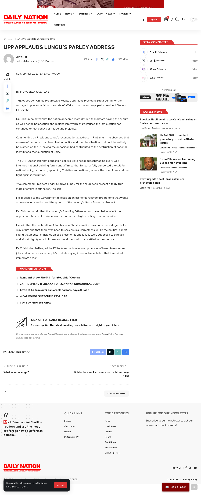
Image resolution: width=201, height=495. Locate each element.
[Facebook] (169, 58)
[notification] (172, 27)
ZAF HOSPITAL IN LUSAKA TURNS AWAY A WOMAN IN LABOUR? (64, 291)
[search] (177, 27)
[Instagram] (169, 76)
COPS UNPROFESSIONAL (38, 310)
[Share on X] (102, 67)
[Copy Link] (107, 67)
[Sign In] (154, 27)
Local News (145, 136)
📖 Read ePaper (175, 487)
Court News (166, 180)
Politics (184, 156)
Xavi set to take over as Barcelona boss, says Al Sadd (58, 297)
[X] (169, 67)
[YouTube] (195, 478)
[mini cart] (166, 27)
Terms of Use (24, 486)
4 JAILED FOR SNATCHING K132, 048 (46, 304)
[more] (143, 27)
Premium (157, 136)
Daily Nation (23, 64)
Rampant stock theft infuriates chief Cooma (53, 285)
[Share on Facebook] (96, 67)
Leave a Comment (112, 402)
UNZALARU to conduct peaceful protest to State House (177, 147)
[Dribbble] (169, 85)
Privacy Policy (112, 341)
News (176, 156)
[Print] (113, 67)
